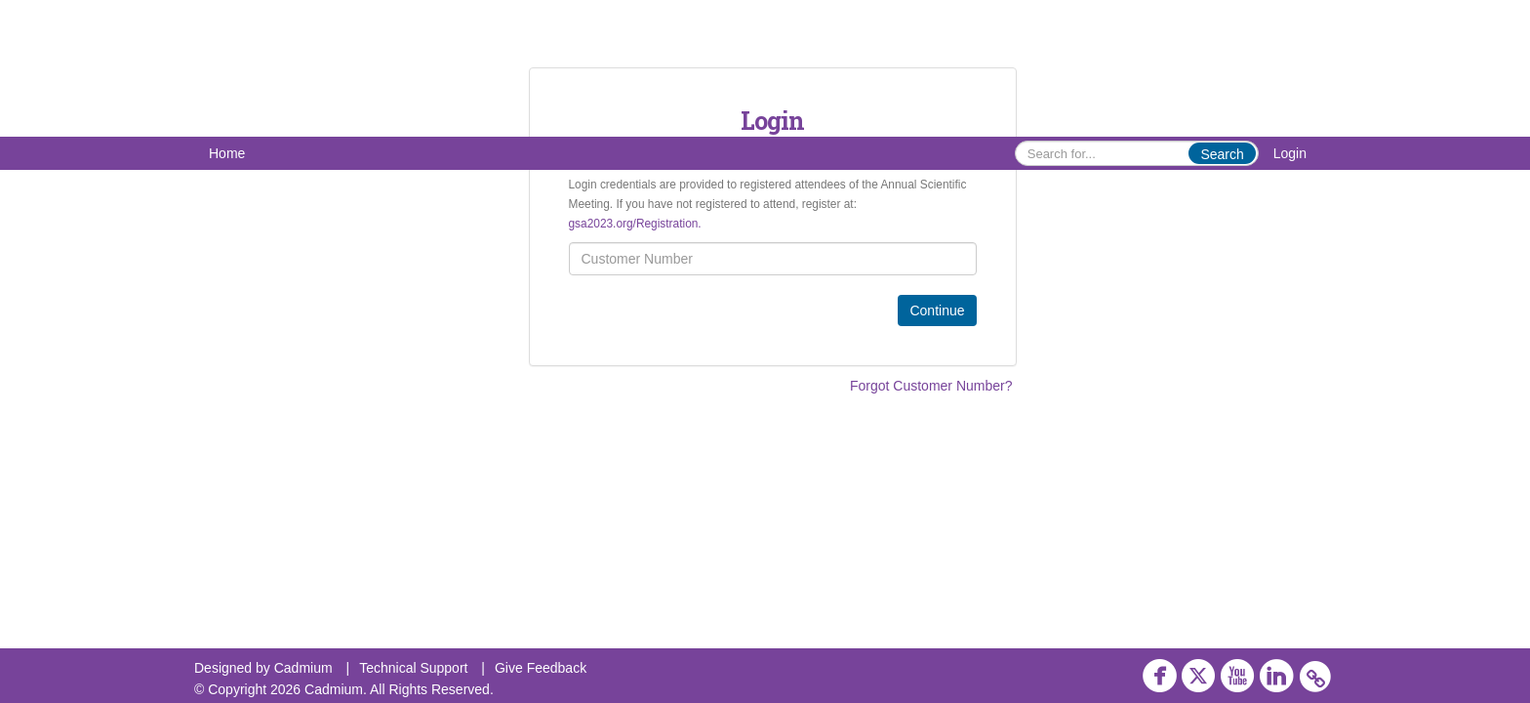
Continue (936, 310)
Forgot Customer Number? (931, 385)
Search (1221, 154)
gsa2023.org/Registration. (635, 223)
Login (1290, 153)
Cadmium (303, 668)
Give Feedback (540, 668)
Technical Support (413, 668)
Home (227, 153)
